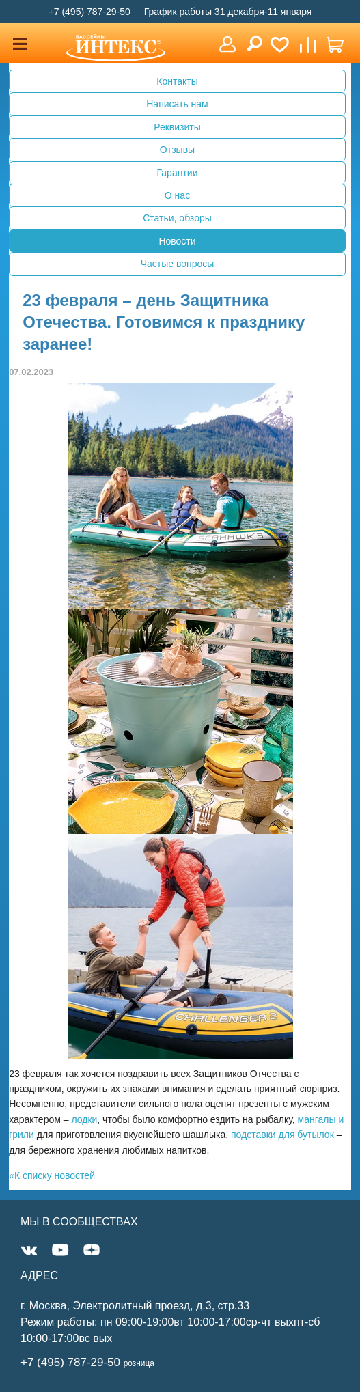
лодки (84, 1119)
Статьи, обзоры (177, 217)
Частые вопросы (177, 263)
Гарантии (177, 172)
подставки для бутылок (282, 1134)
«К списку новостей (52, 1175)
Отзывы (177, 149)
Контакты (176, 81)
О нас (177, 195)
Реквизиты (177, 127)
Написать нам (177, 103)
